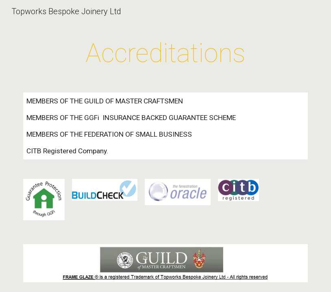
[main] (165, 53)
